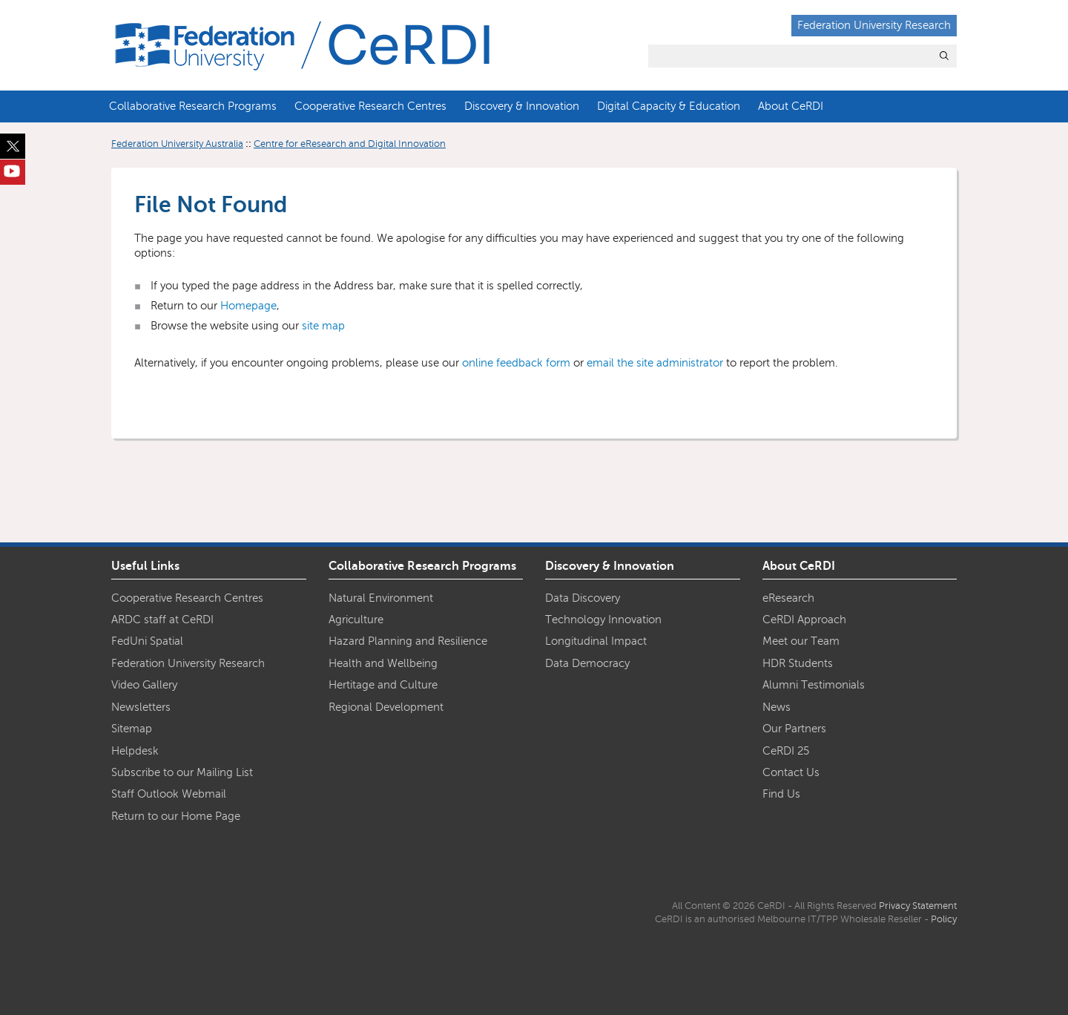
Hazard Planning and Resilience (408, 641)
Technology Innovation (603, 619)
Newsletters (141, 707)
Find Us (781, 794)
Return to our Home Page (175, 816)
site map (323, 326)
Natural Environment (381, 598)
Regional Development (386, 707)
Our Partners (794, 729)
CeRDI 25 (785, 751)
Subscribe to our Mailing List (182, 772)
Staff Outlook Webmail (168, 794)
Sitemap (131, 729)
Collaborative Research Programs (193, 106)
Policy (944, 919)
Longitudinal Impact (596, 641)
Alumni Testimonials (813, 685)
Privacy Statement (918, 906)
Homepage (248, 306)
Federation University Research (874, 25)
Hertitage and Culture (383, 685)
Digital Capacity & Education (668, 106)
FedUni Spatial (147, 641)
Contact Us (791, 772)
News (776, 707)
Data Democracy (587, 663)
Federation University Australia (177, 144)
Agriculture (356, 619)
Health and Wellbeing (383, 663)
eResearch (788, 598)
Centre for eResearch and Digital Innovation (350, 144)
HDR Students (797, 663)
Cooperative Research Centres (370, 106)
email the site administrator (655, 363)
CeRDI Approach (804, 619)
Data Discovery (582, 598)
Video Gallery (144, 685)
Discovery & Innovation (521, 106)
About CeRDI (790, 106)
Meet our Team (801, 641)
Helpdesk (135, 751)
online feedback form (516, 363)
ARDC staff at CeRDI (162, 619)
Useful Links (145, 566)
